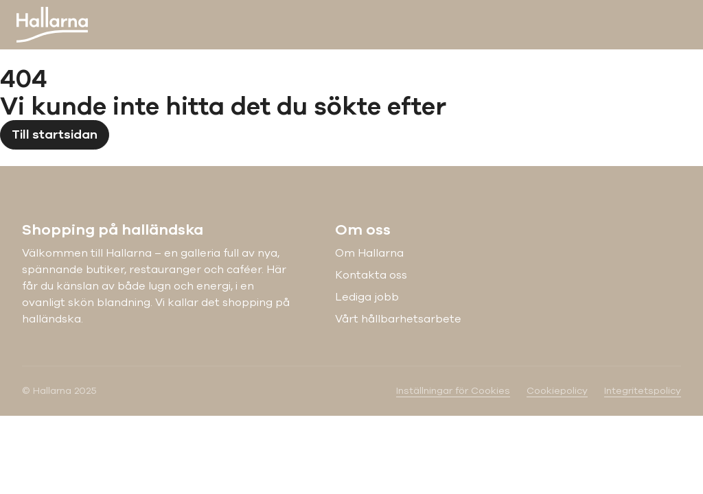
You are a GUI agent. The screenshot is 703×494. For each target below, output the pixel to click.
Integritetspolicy (642, 390)
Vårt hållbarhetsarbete (398, 319)
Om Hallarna (369, 253)
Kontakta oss (371, 275)
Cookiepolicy (557, 390)
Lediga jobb (367, 297)
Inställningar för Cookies (453, 390)
